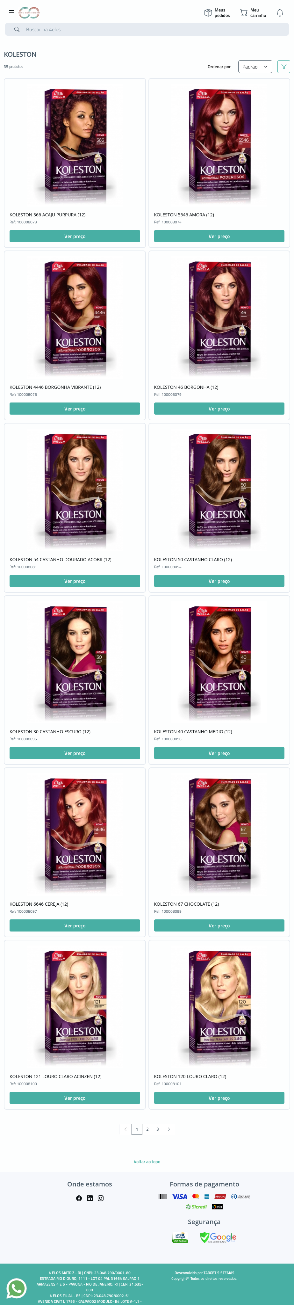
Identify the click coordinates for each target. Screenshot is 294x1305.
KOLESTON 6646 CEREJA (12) (39, 904)
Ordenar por (219, 66)
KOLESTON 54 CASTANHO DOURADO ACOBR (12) (60, 559)
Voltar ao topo (147, 1161)
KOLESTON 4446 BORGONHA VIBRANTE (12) (55, 387)
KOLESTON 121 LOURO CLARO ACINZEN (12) (56, 1076)
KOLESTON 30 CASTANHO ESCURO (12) (50, 732)
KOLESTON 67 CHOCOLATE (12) (186, 904)
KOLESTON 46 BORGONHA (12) (186, 387)
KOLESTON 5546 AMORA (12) (184, 215)
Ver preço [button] (74, 236)
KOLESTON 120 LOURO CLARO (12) (190, 1076)
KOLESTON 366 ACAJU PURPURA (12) (47, 215)
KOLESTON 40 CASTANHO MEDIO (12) (193, 732)
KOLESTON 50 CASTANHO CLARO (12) (193, 559)
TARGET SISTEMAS (219, 1273)
